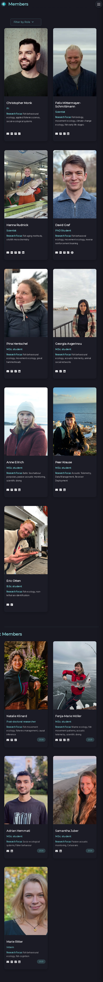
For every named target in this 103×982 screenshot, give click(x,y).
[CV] (12, 134)
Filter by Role (24, 22)
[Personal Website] (72, 252)
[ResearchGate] (20, 134)
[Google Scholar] (16, 134)
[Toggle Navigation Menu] (97, 5)
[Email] (7, 134)
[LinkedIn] (68, 134)
